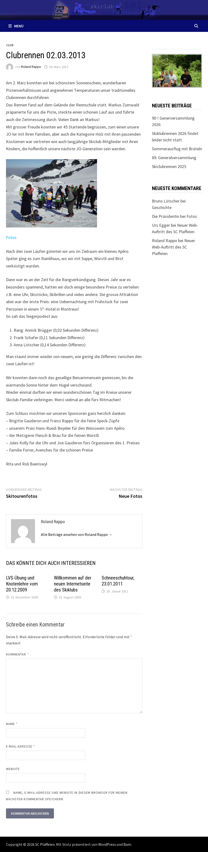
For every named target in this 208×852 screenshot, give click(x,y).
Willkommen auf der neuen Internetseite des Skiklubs (72, 584)
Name (11, 724)
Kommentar (17, 654)
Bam (127, 844)
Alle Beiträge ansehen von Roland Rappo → (76, 534)
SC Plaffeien (45, 844)
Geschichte (162, 207)
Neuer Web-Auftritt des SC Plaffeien (173, 247)
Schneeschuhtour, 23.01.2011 (118, 581)
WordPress (107, 844)
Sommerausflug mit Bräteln (177, 148)
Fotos (11, 237)
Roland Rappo (31, 67)
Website (13, 769)
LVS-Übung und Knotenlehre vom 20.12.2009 (22, 584)
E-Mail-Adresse (20, 746)
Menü (15, 25)
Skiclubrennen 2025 (169, 166)
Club (10, 45)
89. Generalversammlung (174, 157)
